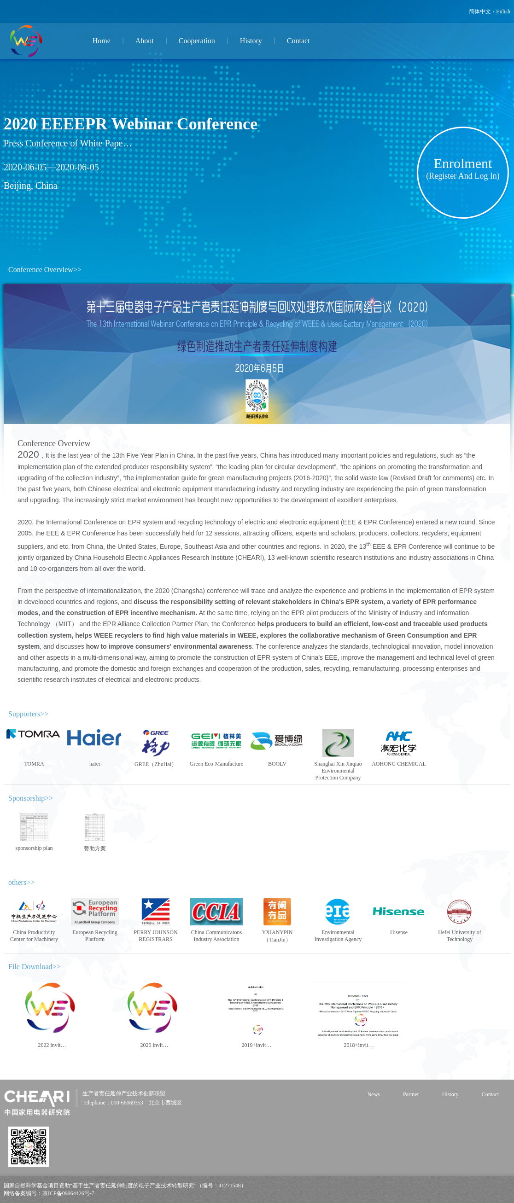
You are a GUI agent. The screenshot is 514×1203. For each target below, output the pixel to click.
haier (94, 764)
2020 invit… (154, 1045)
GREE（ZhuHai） (155, 764)
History (251, 41)
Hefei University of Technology (459, 935)
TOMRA (34, 764)
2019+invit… (257, 1045)
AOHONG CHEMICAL (399, 764)
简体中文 (480, 11)
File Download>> (34, 967)
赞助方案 (95, 848)
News (374, 1094)
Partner (411, 1094)
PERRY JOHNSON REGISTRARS (155, 935)
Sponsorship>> (30, 798)
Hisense (399, 932)
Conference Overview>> (45, 269)
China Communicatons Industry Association (216, 935)
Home (102, 41)
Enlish (503, 11)
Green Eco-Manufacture (216, 764)
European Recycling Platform (94, 935)
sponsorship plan (34, 848)
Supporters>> (28, 714)
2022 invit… (52, 1045)
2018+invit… (359, 1045)
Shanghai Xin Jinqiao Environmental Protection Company (338, 771)
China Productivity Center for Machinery (34, 935)
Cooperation (197, 41)
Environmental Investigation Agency (338, 935)
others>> (21, 882)
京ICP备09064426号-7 (68, 1193)
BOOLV (277, 764)
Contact (298, 41)
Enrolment (463, 163)
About (144, 41)
